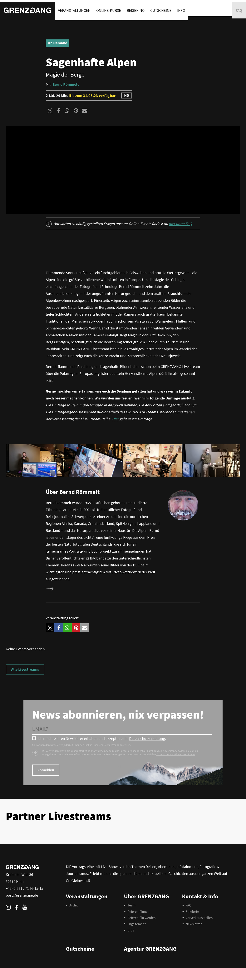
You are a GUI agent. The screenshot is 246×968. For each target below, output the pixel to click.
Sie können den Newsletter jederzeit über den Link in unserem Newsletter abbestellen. (81, 745)
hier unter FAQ (180, 223)
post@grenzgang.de (22, 895)
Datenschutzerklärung (147, 738)
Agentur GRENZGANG (150, 948)
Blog (130, 930)
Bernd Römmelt (65, 84)
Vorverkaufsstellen (199, 917)
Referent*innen (138, 911)
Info (181, 8)
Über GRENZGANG (146, 896)
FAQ (188, 905)
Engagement (136, 924)
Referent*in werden (141, 917)
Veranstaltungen (74, 8)
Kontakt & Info (200, 896)
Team (131, 905)
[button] (50, 110)
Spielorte (192, 911)
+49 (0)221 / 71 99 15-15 (24, 888)
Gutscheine (160, 8)
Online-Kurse (108, 8)
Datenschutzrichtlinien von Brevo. (175, 754)
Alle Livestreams (25, 669)
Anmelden (45, 769)
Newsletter (194, 924)
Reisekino (136, 8)
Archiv (73, 905)
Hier (115, 418)
